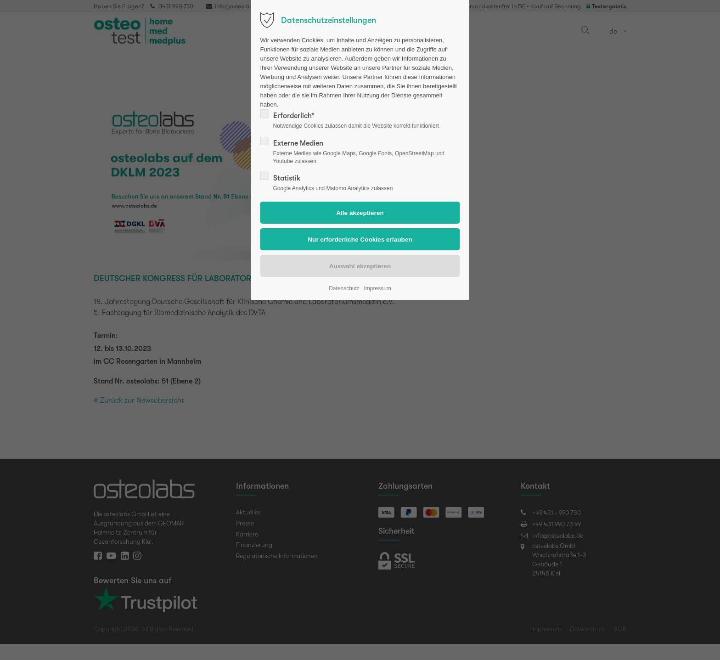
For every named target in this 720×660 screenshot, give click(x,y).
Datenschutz (344, 288)
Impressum (377, 288)
